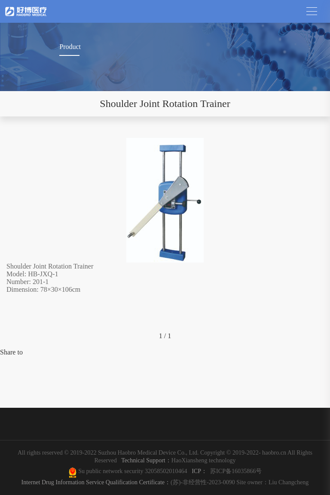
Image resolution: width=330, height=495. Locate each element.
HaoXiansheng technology (176, 460)
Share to (11, 352)
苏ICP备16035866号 (236, 471)
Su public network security (111, 471)
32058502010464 (167, 471)
